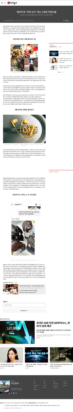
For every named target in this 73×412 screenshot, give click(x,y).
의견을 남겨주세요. (8, 305)
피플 (44, 387)
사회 (34, 383)
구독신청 (65, 383)
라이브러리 (55, 385)
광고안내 (65, 385)
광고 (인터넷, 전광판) (12, 403)
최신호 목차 (55, 383)
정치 (34, 381)
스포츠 (35, 387)
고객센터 (22, 403)
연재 (54, 381)
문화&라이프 (36, 385)
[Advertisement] (21, 167)
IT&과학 (45, 385)
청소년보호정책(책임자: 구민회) (42, 403)
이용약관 (26, 403)
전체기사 (35, 389)
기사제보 (65, 381)
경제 (44, 381)
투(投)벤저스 (53, 47)
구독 (16, 282)
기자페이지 (55, 387)
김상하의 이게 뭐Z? (8, 282)
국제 (44, 383)
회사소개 (5, 403)
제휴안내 (18, 403)
